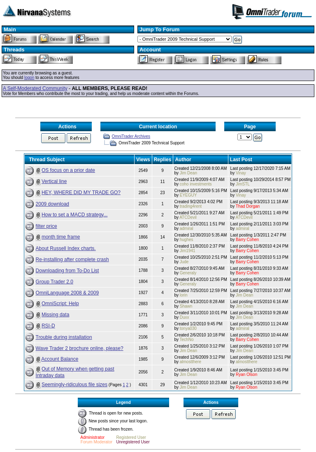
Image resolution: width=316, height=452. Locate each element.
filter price (46, 226)
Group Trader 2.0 (54, 282)
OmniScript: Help (60, 303)
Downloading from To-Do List (67, 271)
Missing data (55, 315)
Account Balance (59, 359)
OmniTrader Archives (131, 136)
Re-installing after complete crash (72, 259)
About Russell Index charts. (66, 248)
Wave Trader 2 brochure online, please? (79, 348)
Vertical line (54, 181)
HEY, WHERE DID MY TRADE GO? (81, 192)
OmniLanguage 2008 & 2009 (67, 293)
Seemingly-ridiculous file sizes (74, 384)
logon (29, 77)
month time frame (61, 237)
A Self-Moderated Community (35, 88)
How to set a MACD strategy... (75, 215)
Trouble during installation (64, 337)
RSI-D (48, 326)
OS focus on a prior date (68, 170)
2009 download (52, 204)
